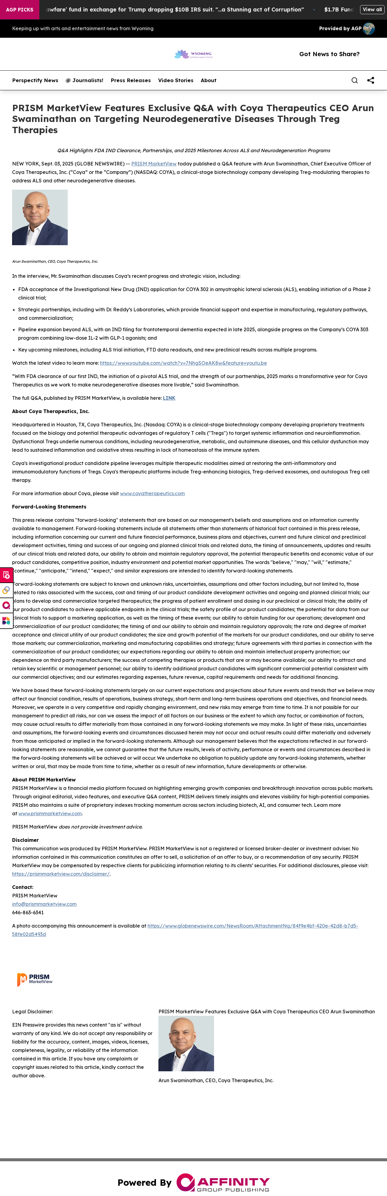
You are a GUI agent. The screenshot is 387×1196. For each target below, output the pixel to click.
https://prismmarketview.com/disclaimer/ (61, 874)
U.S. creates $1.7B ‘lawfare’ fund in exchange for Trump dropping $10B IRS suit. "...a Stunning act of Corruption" (158, 9)
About (208, 80)
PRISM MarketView (154, 164)
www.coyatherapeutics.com (152, 493)
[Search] (354, 80)
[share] (370, 80)
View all (372, 9)
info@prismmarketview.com (44, 904)
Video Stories (176, 80)
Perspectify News (35, 80)
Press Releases (131, 80)
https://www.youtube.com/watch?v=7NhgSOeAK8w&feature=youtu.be (183, 363)
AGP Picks (19, 10)
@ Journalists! (84, 80)
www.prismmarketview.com (50, 813)
